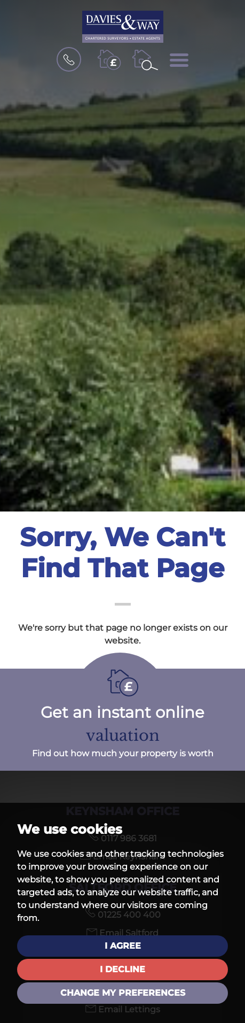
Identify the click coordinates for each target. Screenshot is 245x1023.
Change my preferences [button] (122, 993)
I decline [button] (122, 969)
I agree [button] (123, 946)
